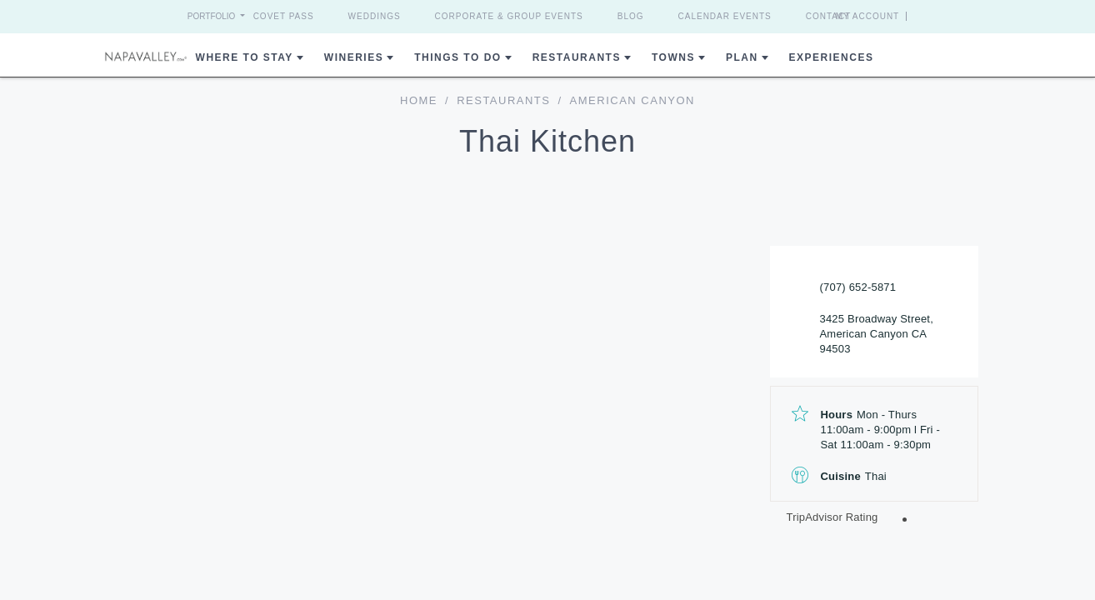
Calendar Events (725, 16)
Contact (829, 16)
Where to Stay (244, 57)
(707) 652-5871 (858, 287)
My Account (898, 16)
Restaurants (576, 57)
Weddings (374, 16)
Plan (742, 57)
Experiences (831, 57)
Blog (631, 16)
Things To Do (457, 57)
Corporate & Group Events (509, 16)
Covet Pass (283, 16)
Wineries (353, 57)
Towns (673, 57)
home (419, 100)
